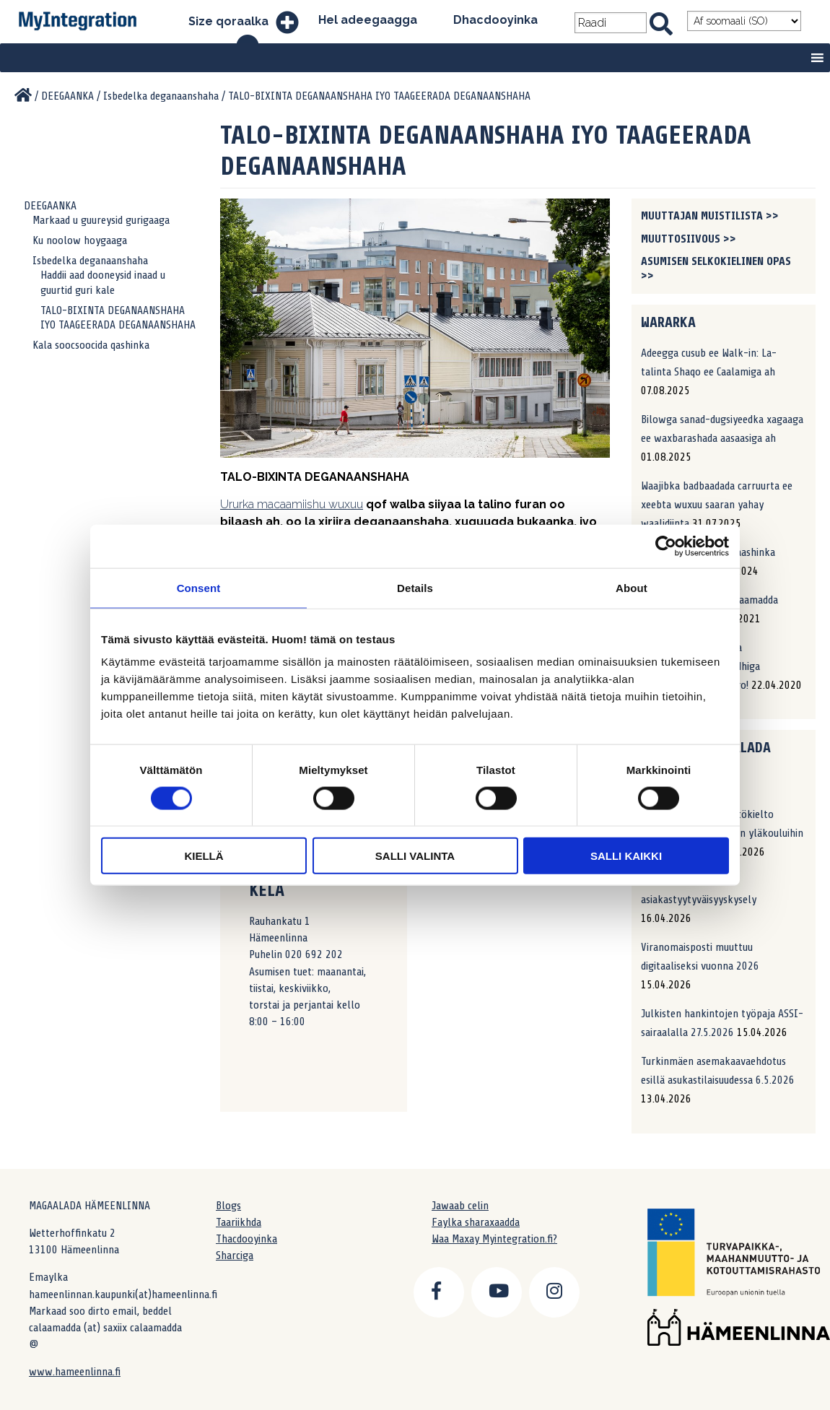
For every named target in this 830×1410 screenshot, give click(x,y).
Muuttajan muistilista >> (710, 215)
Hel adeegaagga (367, 20)
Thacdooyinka (246, 1238)
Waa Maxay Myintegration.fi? (494, 1238)
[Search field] (611, 22)
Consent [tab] (199, 587)
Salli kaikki (626, 856)
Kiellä (203, 856)
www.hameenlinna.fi (75, 1371)
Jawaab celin (460, 1205)
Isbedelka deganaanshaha (90, 260)
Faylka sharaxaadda (476, 1222)
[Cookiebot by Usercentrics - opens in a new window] (666, 546)
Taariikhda (238, 1222)
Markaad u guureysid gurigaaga (101, 220)
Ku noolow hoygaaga (79, 240)
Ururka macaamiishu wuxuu (291, 504)
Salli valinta (415, 856)
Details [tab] (415, 587)
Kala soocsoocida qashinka (90, 345)
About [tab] (631, 587)
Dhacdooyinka (495, 20)
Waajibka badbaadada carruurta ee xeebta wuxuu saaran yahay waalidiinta (716, 504)
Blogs (228, 1205)
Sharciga (234, 1255)
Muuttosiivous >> (688, 238)
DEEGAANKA (50, 205)
